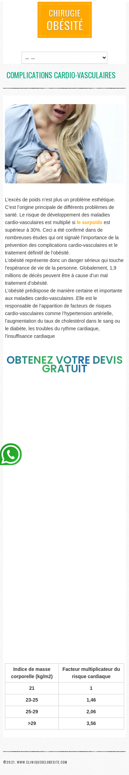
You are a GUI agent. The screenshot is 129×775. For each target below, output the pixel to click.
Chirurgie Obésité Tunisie (64, 20)
